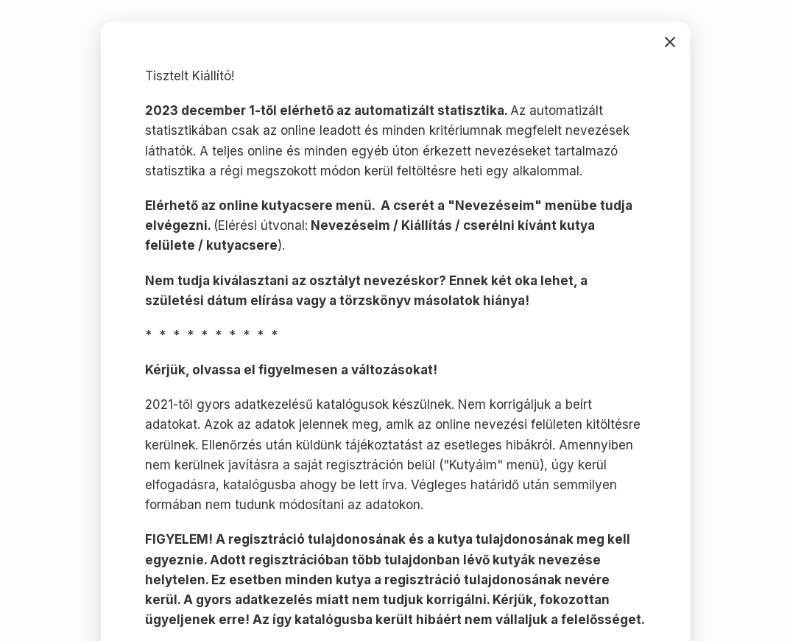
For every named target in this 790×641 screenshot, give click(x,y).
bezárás (670, 42)
